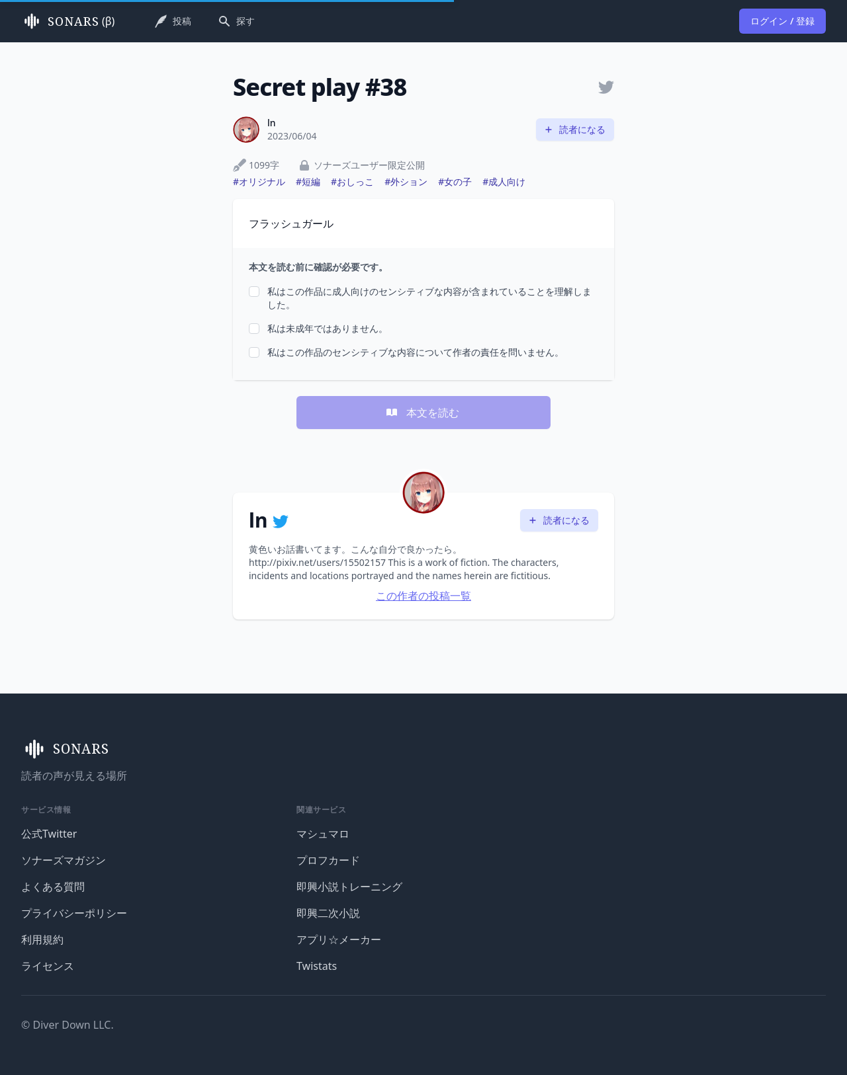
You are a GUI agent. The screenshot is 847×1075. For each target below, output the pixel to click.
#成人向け (503, 181)
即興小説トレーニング (349, 886)
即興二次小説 (328, 913)
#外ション (405, 181)
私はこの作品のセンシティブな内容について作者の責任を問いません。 (415, 352)
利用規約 (42, 939)
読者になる (574, 129)
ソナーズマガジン (63, 860)
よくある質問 (53, 886)
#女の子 (455, 181)
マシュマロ (322, 833)
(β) (67, 21)
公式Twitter (49, 833)
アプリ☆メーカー (338, 939)
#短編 (308, 181)
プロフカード (328, 860)
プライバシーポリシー (74, 913)
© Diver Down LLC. (67, 1024)
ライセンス (47, 966)
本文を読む (422, 412)
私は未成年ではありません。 (327, 328)
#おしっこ (352, 181)
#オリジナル (259, 181)
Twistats (316, 966)
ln (271, 122)
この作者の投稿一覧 (423, 595)
